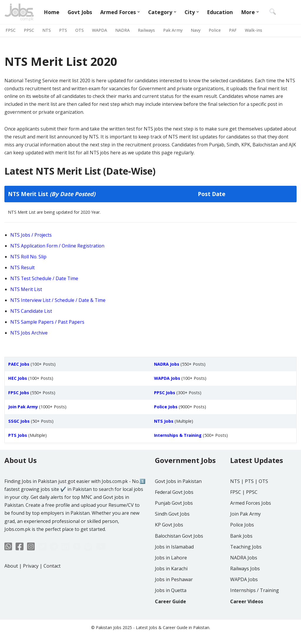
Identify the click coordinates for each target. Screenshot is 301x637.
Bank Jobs (241, 553)
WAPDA (99, 30)
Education (220, 12)
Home (51, 12)
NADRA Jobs (243, 575)
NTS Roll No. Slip (28, 257)
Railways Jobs (245, 586)
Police (215, 30)
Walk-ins (253, 30)
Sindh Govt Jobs (172, 531)
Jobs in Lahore (171, 575)
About (11, 583)
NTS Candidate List (31, 312)
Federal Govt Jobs (174, 509)
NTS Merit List (26, 290)
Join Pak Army (245, 531)
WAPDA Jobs (244, 596)
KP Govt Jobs (169, 542)
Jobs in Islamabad (174, 564)
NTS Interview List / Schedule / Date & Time (58, 301)
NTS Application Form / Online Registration (58, 246)
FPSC (11, 30)
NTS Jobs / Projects (31, 236)
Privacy (31, 583)
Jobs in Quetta (170, 608)
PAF (233, 30)
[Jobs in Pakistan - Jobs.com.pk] (19, 12)
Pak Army (173, 30)
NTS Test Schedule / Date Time (44, 279)
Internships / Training (254, 608)
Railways (146, 30)
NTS (46, 30)
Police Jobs (242, 542)
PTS (63, 30)
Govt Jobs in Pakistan (178, 498)
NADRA (122, 30)
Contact (52, 583)
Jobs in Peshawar (174, 596)
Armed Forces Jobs (250, 520)
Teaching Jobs (246, 564)
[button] (139, 12)
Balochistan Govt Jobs (179, 553)
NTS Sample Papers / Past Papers (47, 323)
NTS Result (22, 268)
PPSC (29, 30)
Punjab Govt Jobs (174, 520)
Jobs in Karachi (171, 586)
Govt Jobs (80, 12)
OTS (79, 30)
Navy (195, 30)
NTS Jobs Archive (29, 334)
